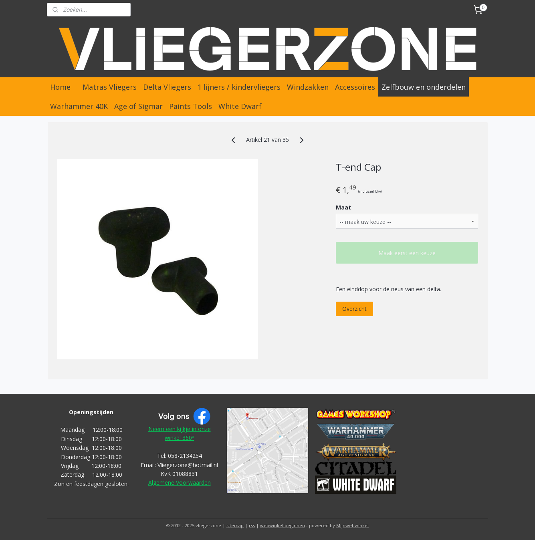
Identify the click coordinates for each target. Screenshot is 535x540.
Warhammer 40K (79, 106)
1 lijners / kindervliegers (239, 87)
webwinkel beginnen (282, 525)
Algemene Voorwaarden (179, 482)
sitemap (235, 525)
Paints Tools (190, 106)
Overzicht (354, 308)
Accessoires (355, 87)
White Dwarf (240, 106)
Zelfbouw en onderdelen (424, 87)
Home (60, 87)
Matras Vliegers (110, 87)
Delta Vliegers (167, 87)
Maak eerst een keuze (407, 253)
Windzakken (308, 87)
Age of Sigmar (138, 106)
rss (252, 525)
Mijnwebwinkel (352, 525)
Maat (343, 207)
